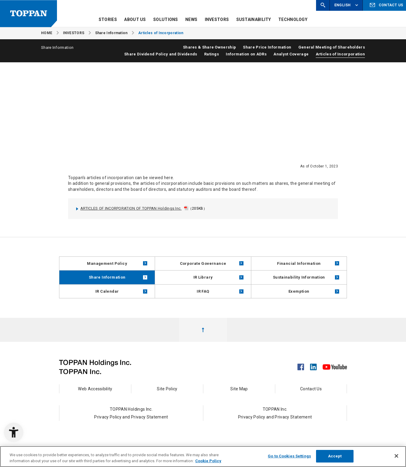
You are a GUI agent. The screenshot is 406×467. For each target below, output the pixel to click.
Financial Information (308, 263)
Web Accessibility (95, 388)
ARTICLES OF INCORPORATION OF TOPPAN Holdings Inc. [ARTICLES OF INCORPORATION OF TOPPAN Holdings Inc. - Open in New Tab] (128, 208)
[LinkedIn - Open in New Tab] (313, 365)
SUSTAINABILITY (253, 19)
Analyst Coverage (291, 54)
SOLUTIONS (165, 19)
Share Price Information (267, 47)
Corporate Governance (211, 263)
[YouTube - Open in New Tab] (335, 366)
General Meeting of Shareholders (331, 47)
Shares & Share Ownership (209, 47)
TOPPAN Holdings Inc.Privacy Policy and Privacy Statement (131, 413)
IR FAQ (220, 291)
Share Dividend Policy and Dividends (160, 54)
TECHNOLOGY (292, 19)
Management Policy (117, 263)
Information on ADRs (246, 54)
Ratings (211, 54)
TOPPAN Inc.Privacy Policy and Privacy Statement (275, 413)
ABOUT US (135, 19)
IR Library (218, 277)
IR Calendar (121, 291)
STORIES (108, 19)
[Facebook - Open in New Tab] (300, 365)
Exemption (313, 291)
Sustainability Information (306, 277)
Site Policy (167, 388)
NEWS (191, 19)
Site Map (239, 388)
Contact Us (311, 388)
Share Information (118, 277)
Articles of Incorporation (340, 54)
